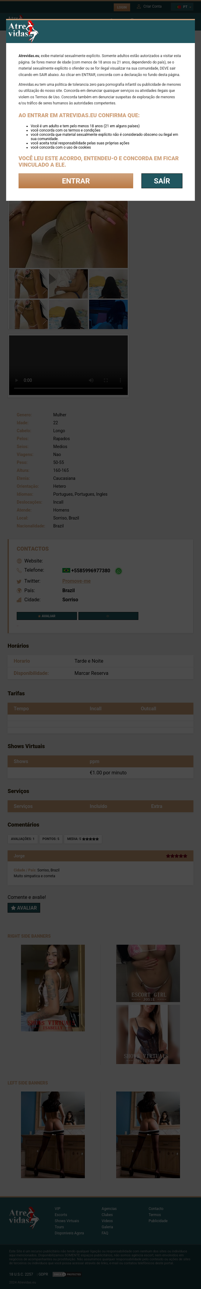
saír (162, 181)
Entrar (76, 181)
